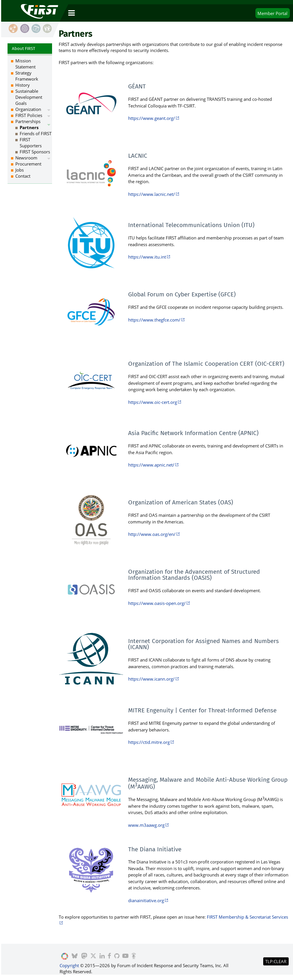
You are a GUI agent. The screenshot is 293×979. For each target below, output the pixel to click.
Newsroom (26, 158)
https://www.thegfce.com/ (154, 320)
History (22, 85)
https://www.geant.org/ (151, 118)
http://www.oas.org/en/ (152, 534)
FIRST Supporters (31, 142)
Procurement (28, 164)
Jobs (19, 170)
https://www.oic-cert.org (152, 402)
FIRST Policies (28, 115)
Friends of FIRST (35, 133)
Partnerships (27, 121)
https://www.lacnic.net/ (151, 194)
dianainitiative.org (146, 900)
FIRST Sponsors (35, 152)
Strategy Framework (26, 76)
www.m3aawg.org (146, 825)
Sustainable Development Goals (28, 97)
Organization (28, 109)
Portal (272, 13)
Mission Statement (25, 64)
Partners (29, 127)
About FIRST (23, 48)
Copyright (69, 965)
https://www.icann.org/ (151, 679)
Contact (22, 176)
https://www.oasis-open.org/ (157, 603)
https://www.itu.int (147, 257)
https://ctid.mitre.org (149, 742)
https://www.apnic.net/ (151, 465)
